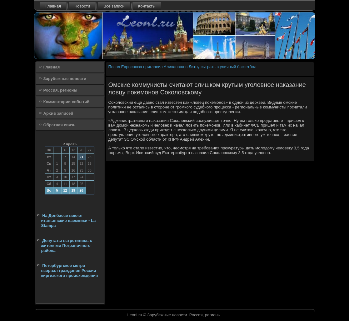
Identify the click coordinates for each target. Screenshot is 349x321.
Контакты (147, 6)
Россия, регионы (60, 90)
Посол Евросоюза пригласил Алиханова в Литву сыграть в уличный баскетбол (182, 66)
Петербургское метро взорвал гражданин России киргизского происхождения (69, 270)
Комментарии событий (66, 101)
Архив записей (58, 113)
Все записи (113, 6)
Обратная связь (59, 125)
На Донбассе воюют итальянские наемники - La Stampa (68, 220)
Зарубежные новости (64, 78)
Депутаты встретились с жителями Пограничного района (66, 245)
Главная (53, 6)
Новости (82, 6)
